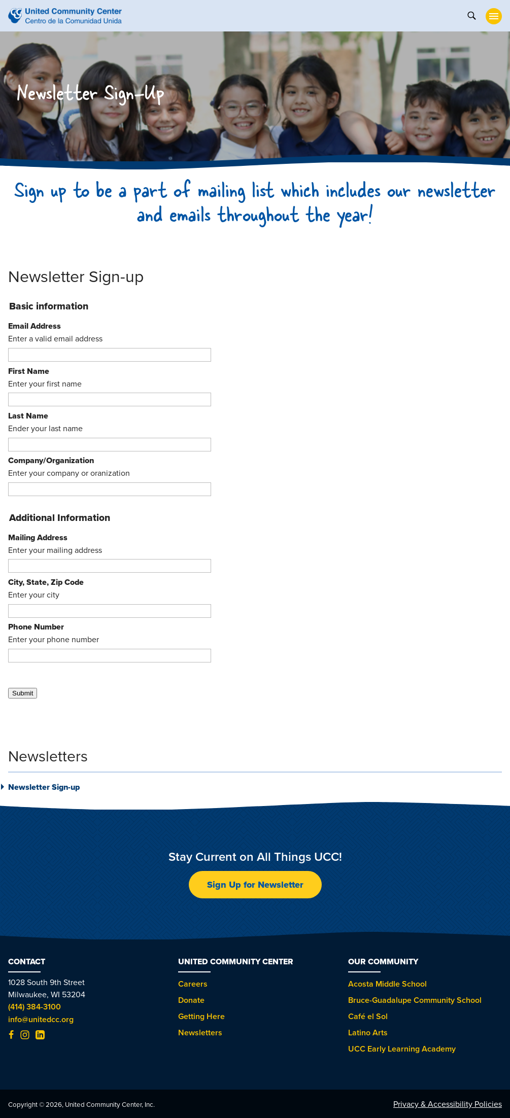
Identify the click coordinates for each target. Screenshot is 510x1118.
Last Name (28, 416)
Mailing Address (37, 537)
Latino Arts (368, 1032)
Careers (193, 984)
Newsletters (200, 1032)
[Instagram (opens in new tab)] (24, 1036)
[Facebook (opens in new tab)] (11, 1036)
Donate (191, 1000)
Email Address (34, 326)
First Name (28, 371)
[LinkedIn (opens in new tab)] (40, 1036)
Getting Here (201, 1016)
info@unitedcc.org (41, 1019)
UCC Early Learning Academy (402, 1049)
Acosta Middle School (387, 984)
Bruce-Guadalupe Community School (415, 1000)
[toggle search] (471, 15)
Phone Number (36, 627)
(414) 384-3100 (34, 1006)
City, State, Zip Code (46, 582)
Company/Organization (51, 460)
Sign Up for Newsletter (255, 884)
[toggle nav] (494, 16)
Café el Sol (368, 1016)
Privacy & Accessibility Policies (447, 1103)
